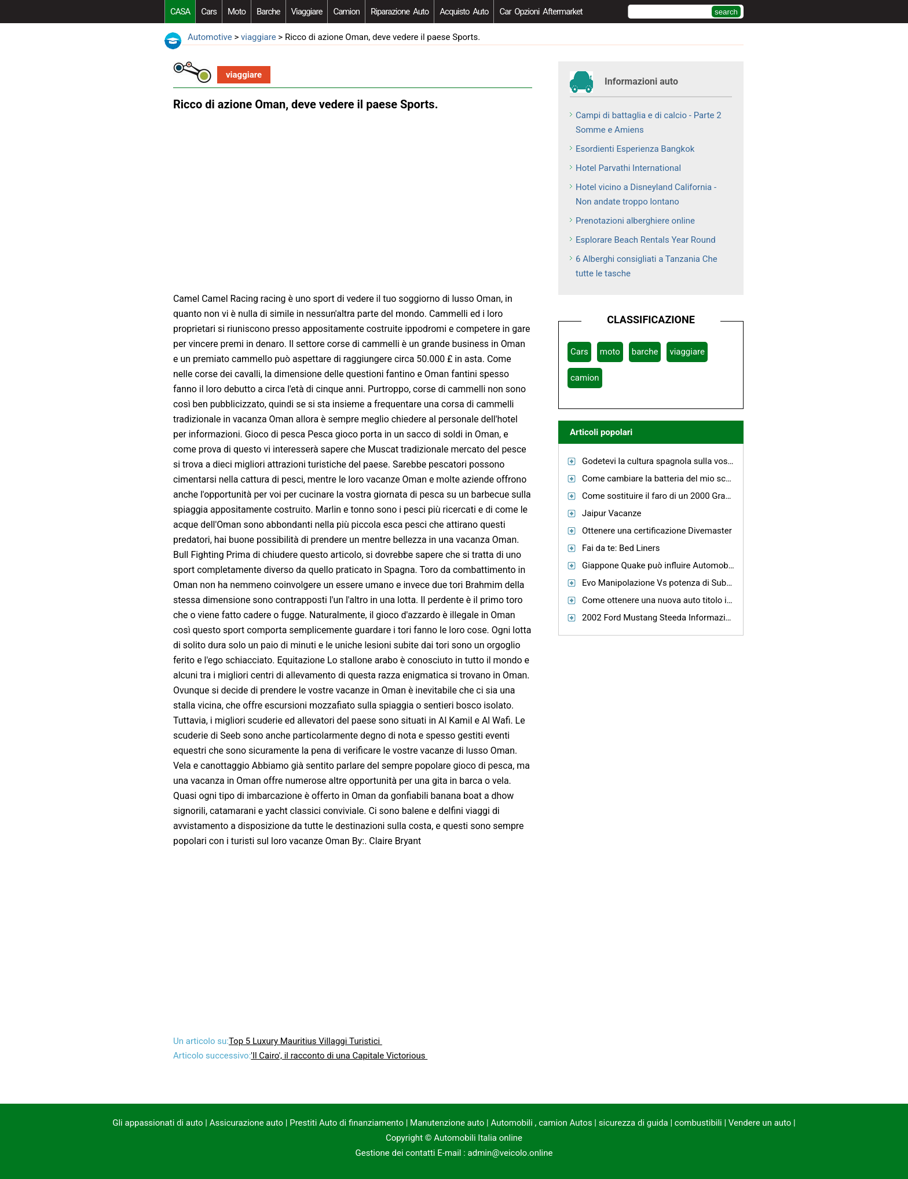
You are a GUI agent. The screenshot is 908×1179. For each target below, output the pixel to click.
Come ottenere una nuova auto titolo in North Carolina (685, 600)
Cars (209, 11)
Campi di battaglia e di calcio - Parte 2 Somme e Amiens (649, 122)
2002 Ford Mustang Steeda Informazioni (659, 617)
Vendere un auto (760, 1123)
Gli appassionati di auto (157, 1123)
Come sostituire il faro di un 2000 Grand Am (666, 496)
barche (268, 11)
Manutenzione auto (447, 1123)
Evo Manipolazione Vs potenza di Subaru (660, 583)
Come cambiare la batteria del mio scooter (664, 478)
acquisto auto (464, 11)
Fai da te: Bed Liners (621, 548)
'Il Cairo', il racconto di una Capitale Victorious (339, 1055)
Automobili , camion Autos (541, 1123)
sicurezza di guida (633, 1123)
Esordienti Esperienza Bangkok (635, 149)
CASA (180, 11)
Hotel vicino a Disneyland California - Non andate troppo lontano (646, 194)
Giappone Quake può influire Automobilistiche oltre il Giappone (702, 565)
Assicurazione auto (246, 1123)
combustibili (698, 1123)
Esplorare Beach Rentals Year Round (646, 240)
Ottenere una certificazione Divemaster (657, 530)
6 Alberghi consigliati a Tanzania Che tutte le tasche (646, 266)
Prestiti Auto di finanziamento (347, 1123)
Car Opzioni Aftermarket (540, 11)
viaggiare (307, 11)
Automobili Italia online (478, 1138)
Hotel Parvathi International (628, 168)
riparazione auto (400, 11)
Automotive (210, 37)
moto (237, 11)
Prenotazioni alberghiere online (635, 221)
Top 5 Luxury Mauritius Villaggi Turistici (305, 1041)
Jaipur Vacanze (612, 513)
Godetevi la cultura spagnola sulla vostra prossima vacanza (696, 461)
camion (346, 11)
